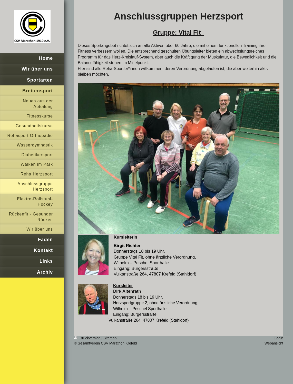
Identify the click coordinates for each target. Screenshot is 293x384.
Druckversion (87, 338)
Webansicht (274, 343)
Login (279, 338)
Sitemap (109, 338)
